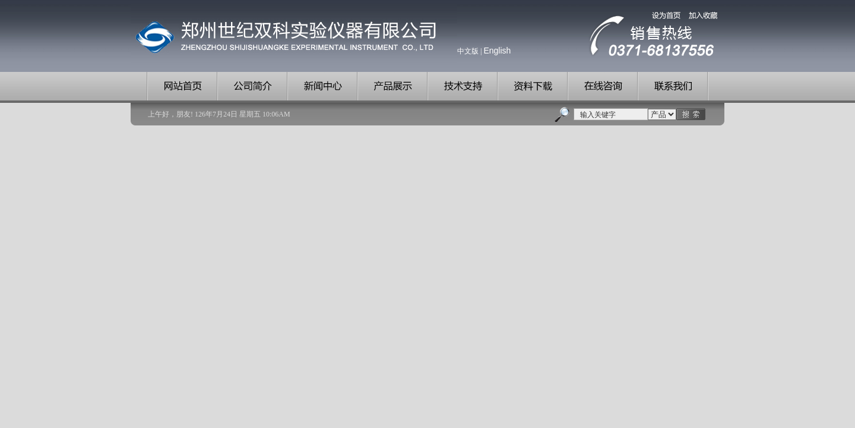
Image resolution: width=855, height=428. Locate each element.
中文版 (468, 51)
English (497, 50)
